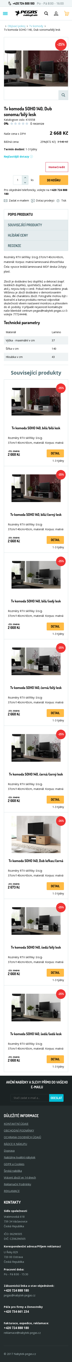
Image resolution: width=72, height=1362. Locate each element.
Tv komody (36, 26)
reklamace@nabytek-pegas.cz (22, 1333)
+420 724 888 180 (23, 3)
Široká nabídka (13, 1171)
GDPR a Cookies (14, 1164)
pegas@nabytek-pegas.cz (19, 1295)
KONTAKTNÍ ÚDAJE (16, 1124)
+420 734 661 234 (16, 1311)
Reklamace (12, 1191)
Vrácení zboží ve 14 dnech (20, 1177)
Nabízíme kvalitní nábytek (19, 1157)
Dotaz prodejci (42, 200)
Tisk (61, 200)
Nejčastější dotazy (18, 156)
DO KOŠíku (53, 180)
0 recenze (37, 123)
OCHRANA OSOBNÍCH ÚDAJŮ (22, 1137)
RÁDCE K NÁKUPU (15, 1144)
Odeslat (56, 1098)
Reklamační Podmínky (17, 1184)
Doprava (9, 1150)
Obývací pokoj (16, 26)
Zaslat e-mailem (16, 200)
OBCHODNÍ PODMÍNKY (19, 1130)
